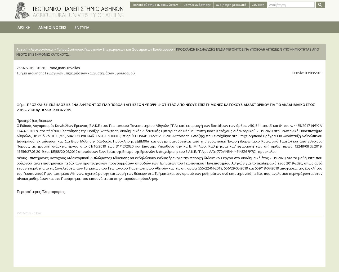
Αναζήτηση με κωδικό (231, 5)
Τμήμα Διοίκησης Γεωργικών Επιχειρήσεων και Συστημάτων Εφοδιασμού (115, 49)
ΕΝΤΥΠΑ (81, 27)
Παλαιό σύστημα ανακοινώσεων (155, 5)
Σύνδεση (258, 5)
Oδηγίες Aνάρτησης (197, 5)
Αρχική (22, 49)
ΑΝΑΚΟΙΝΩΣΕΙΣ (52, 27)
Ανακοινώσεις (42, 49)
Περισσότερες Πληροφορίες (41, 191)
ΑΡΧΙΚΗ (23, 27)
